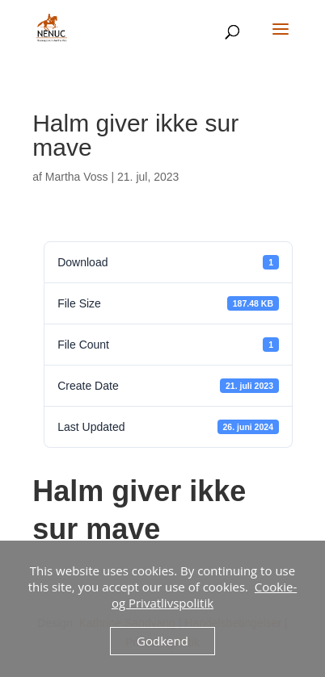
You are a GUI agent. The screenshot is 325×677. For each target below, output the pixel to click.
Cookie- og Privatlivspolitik (204, 595)
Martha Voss (76, 176)
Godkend (162, 641)
